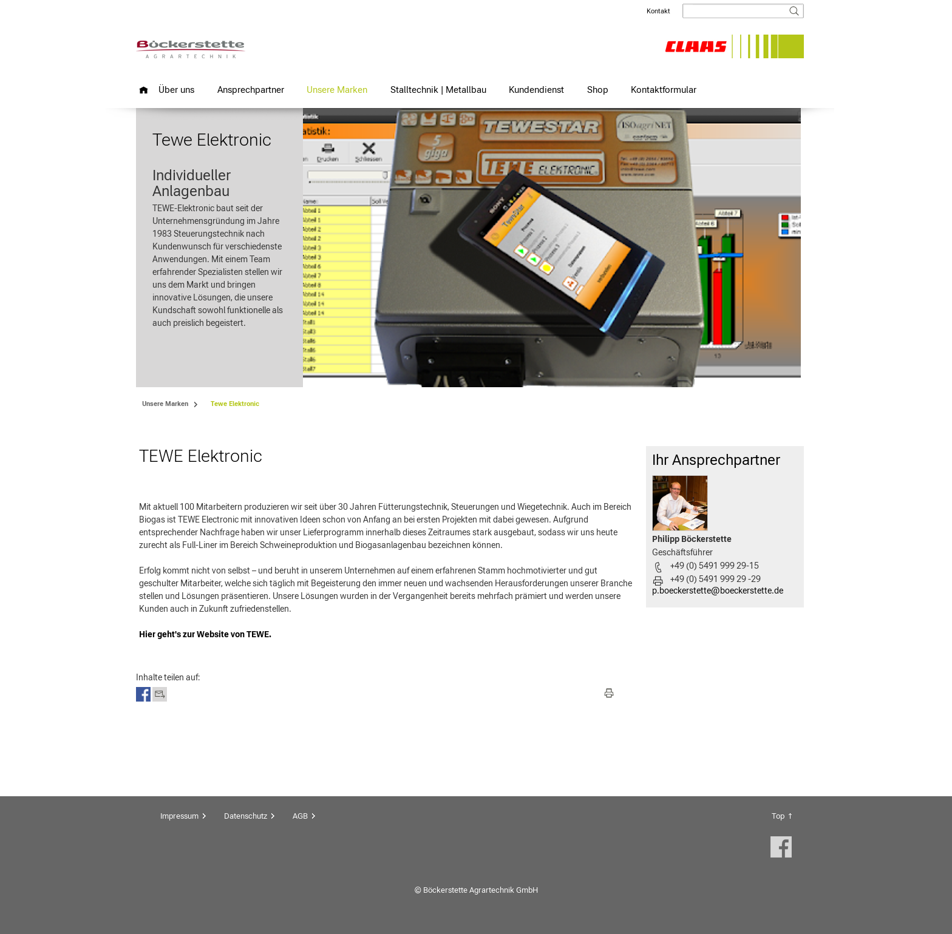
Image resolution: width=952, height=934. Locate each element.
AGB (300, 816)
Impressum (179, 816)
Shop (597, 89)
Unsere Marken (337, 89)
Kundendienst (536, 89)
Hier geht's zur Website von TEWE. (205, 634)
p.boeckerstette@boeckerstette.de (717, 590)
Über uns (176, 89)
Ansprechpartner (250, 89)
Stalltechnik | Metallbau (438, 89)
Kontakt (658, 11)
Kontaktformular (663, 89)
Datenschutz (245, 816)
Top (778, 816)
